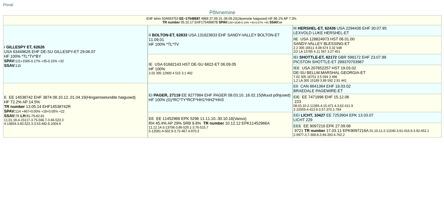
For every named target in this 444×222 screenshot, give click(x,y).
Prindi (8, 4)
